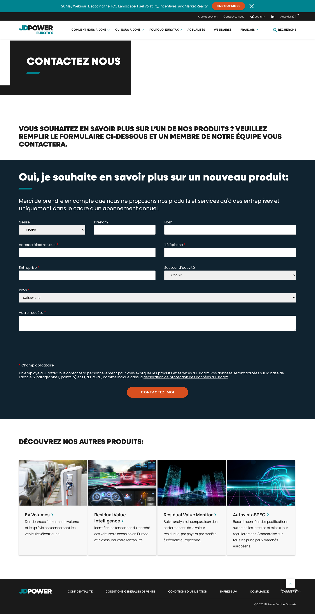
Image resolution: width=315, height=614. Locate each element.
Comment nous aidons (89, 30)
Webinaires (223, 30)
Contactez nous (234, 16)
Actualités (196, 30)
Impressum (228, 591)
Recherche (284, 30)
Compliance (259, 591)
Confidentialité (80, 591)
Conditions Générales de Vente (130, 591)
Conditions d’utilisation (187, 591)
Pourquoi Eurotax (164, 30)
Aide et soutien (207, 16)
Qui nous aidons (128, 30)
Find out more (228, 6)
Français (247, 30)
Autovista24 (288, 16)
